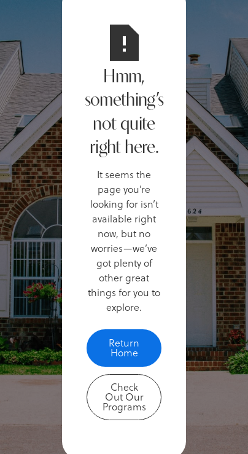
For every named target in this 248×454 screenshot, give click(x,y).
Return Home (124, 347)
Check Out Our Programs (124, 396)
